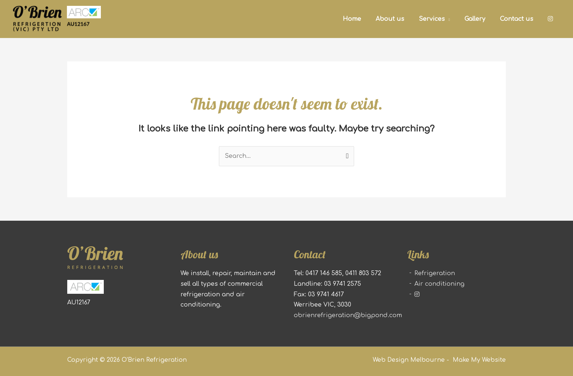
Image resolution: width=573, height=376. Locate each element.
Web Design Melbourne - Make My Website (439, 360)
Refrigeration (434, 273)
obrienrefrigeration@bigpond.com (348, 315)
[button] (434, 19)
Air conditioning (439, 284)
